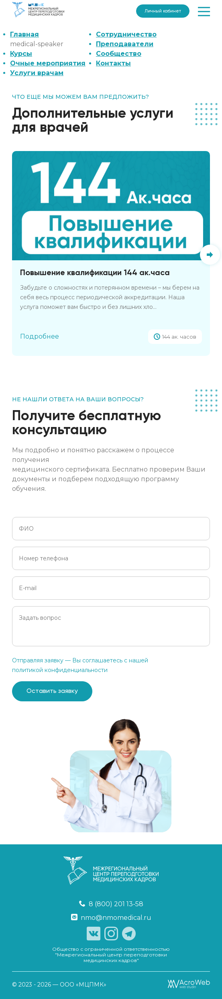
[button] (210, 255)
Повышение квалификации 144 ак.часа (95, 273)
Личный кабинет (163, 11)
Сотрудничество (126, 34)
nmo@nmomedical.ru (111, 917)
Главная (24, 34)
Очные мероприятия (48, 63)
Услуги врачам (36, 73)
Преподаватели (124, 44)
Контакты (113, 63)
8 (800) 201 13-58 (111, 904)
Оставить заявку (52, 691)
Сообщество (118, 53)
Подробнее (39, 336)
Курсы (21, 53)
